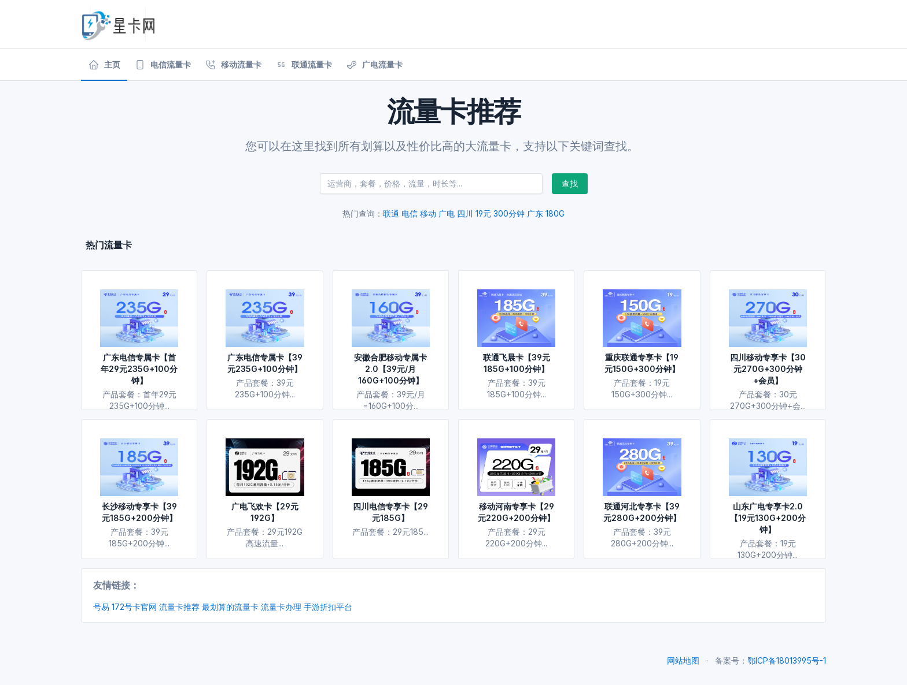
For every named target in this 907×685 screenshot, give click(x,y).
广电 (446, 213)
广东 (535, 213)
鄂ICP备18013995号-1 (786, 660)
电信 (409, 213)
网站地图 (683, 660)
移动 (428, 213)
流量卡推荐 (179, 607)
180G (555, 213)
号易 (101, 607)
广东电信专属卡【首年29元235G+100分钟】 (139, 368)
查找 (570, 183)
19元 (483, 213)
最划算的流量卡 (230, 607)
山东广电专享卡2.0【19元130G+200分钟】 (768, 517)
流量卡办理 (281, 607)
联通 (391, 213)
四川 (465, 213)
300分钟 (509, 213)
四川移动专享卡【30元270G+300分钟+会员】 (768, 368)
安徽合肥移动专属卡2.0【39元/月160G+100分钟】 (390, 368)
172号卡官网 (134, 607)
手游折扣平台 (328, 607)
